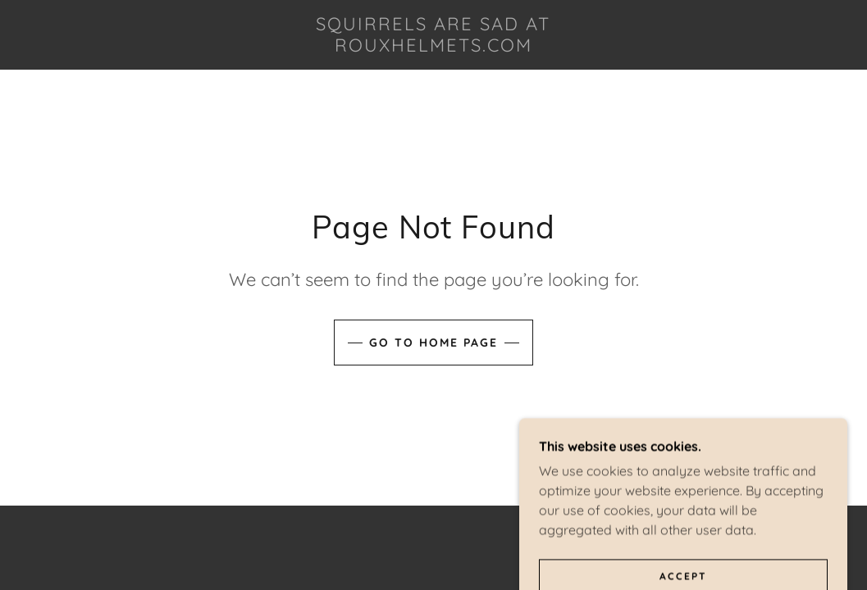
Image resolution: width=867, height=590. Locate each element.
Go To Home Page (433, 342)
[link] (434, 47)
